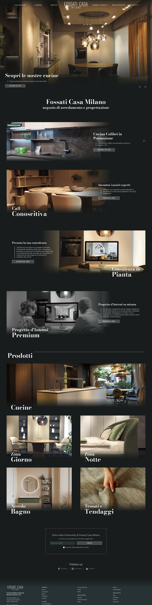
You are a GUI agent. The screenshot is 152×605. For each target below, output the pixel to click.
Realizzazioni (119, 5)
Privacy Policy (84, 547)
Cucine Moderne (46, 603)
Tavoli (79, 589)
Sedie (79, 591)
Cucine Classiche (82, 587)
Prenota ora (109, 198)
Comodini (115, 597)
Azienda (38, 5)
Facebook (61, 568)
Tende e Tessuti (100, 5)
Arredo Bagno (117, 589)
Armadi (115, 599)
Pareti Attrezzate (82, 599)
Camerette (116, 601)
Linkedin (91, 568)
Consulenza (45, 591)
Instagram (76, 568)
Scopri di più (104, 149)
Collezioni (20, 5)
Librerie (79, 597)
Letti (114, 595)
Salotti (115, 587)
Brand (43, 593)
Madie (79, 601)
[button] (145, 86)
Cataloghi (44, 595)
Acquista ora (23, 261)
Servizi (54, 5)
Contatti (134, 5)
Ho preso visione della (77, 547)
